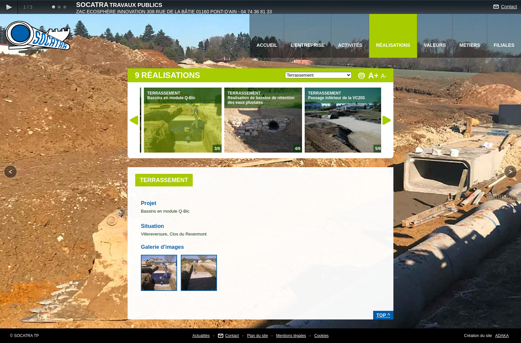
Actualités (201, 335)
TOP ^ (383, 315)
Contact (509, 6)
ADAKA (502, 335)
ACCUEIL (267, 45)
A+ (373, 75)
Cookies (321, 335)
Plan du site (257, 335)
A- (384, 76)
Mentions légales (291, 335)
